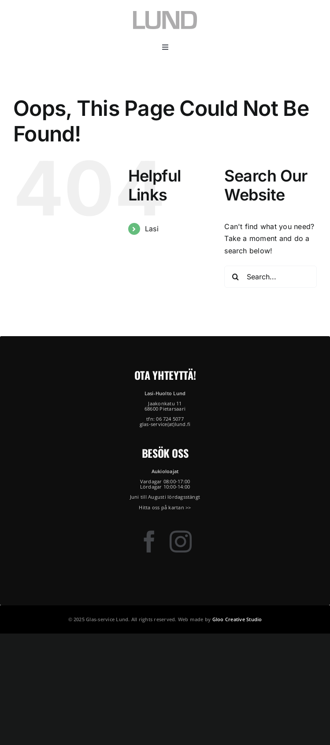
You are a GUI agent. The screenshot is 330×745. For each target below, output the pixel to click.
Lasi (152, 228)
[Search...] (270, 277)
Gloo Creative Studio (237, 619)
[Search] (235, 277)
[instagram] (181, 541)
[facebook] (149, 541)
